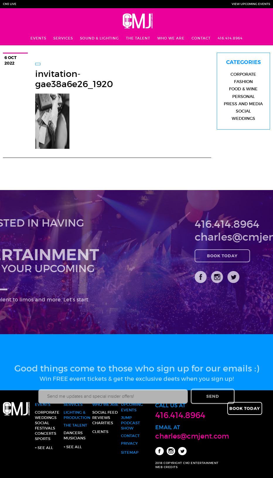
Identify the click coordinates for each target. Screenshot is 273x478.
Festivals (45, 428)
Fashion (243, 81)
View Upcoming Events (251, 4)
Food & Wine (243, 89)
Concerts (45, 433)
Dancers (73, 432)
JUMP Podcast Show (130, 423)
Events (38, 38)
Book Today (243, 255)
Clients (100, 431)
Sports (42, 438)
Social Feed (105, 412)
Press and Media (243, 103)
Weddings (243, 118)
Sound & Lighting (99, 38)
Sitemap (130, 452)
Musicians (75, 438)
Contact (201, 38)
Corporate (243, 74)
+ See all (44, 447)
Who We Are (171, 38)
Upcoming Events (132, 407)
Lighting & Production (77, 415)
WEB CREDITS (166, 467)
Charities (102, 422)
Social (243, 111)
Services (63, 38)
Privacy (129, 443)
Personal (243, 96)
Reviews (101, 417)
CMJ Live (9, 4)
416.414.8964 (230, 38)
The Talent (138, 38)
